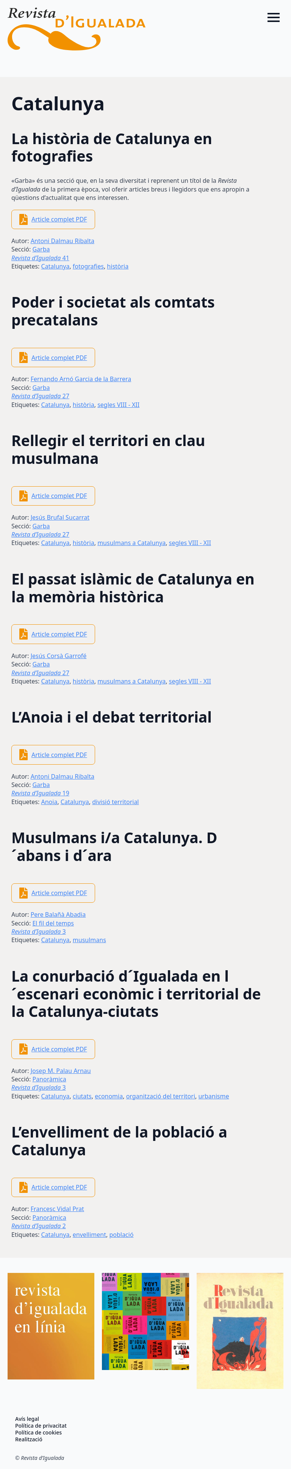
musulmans (89, 940)
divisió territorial (115, 802)
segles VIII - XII (118, 405)
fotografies (88, 266)
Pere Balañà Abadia (58, 914)
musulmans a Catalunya (131, 543)
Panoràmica (49, 1079)
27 (40, 396)
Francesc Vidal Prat (57, 1209)
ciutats (82, 1096)
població (121, 1234)
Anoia (49, 802)
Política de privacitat (41, 1425)
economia (109, 1096)
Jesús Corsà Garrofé (59, 656)
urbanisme (213, 1096)
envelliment (89, 1234)
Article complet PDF (59, 219)
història (117, 266)
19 (40, 793)
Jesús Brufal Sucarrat (60, 517)
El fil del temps (53, 923)
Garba (41, 249)
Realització (28, 1439)
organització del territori (160, 1096)
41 (40, 258)
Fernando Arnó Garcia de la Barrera (81, 379)
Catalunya (55, 266)
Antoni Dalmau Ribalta (62, 241)
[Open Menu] (274, 17)
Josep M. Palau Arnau (61, 1071)
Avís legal (27, 1419)
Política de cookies (38, 1432)
